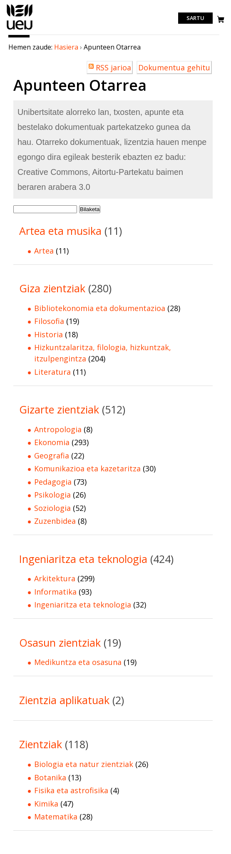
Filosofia (49, 321)
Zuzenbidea (55, 521)
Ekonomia (52, 442)
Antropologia (58, 429)
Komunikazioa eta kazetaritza (87, 468)
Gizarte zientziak (59, 409)
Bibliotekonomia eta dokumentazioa (99, 308)
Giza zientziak (52, 288)
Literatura (52, 372)
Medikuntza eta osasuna (78, 662)
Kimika (46, 804)
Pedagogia (53, 482)
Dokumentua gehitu (174, 67)
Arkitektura (54, 578)
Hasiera (66, 47)
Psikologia (52, 495)
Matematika (55, 817)
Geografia (51, 456)
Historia (48, 334)
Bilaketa (89, 209)
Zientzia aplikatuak (64, 700)
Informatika (55, 592)
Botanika (50, 777)
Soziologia (52, 508)
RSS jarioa (113, 67)
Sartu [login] (195, 18)
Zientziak (40, 744)
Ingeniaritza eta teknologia (83, 559)
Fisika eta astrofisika (71, 790)
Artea (44, 251)
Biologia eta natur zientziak (83, 764)
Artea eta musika (60, 231)
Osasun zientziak (60, 642)
